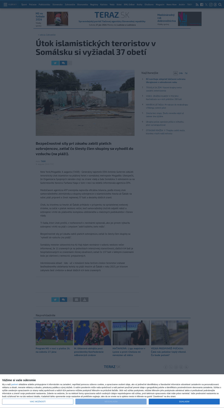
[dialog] (112, 391)
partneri (14, 384)
